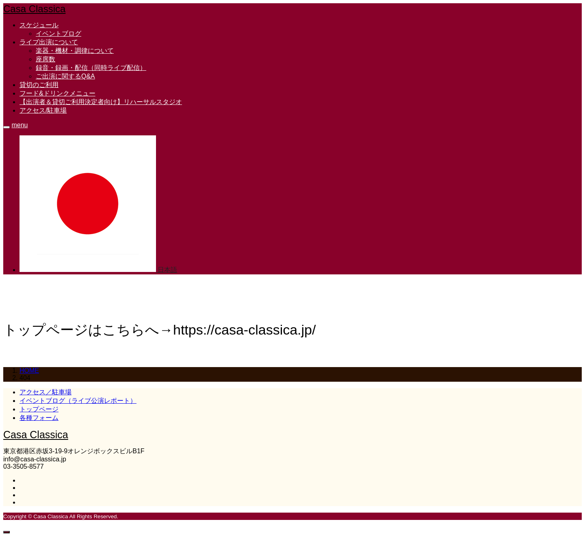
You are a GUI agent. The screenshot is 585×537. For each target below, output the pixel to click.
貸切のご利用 (39, 84)
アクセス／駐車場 (46, 392)
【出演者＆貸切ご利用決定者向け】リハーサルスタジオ (101, 101)
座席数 (45, 59)
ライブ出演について (49, 42)
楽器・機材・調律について (75, 50)
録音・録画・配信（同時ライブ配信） (91, 67)
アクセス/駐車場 (43, 110)
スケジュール (39, 25)
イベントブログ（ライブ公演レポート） (78, 400)
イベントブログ (58, 33)
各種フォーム (39, 417)
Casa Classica (34, 8)
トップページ (39, 409)
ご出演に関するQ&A (65, 76)
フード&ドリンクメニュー (57, 93)
